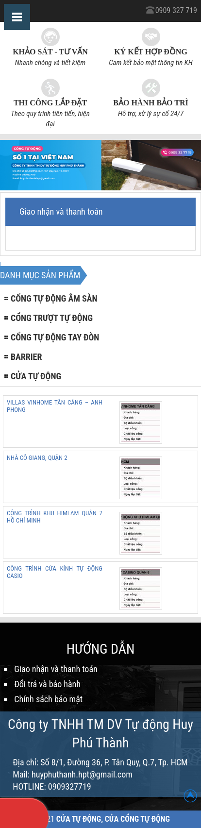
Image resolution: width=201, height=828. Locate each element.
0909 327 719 (176, 10)
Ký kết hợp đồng (150, 52)
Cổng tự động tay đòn (55, 337)
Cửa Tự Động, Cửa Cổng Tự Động (113, 819)
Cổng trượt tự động (52, 318)
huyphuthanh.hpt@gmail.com (82, 774)
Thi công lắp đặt (50, 103)
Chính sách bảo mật (48, 699)
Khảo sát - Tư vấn (50, 52)
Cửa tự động (36, 376)
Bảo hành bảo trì (150, 103)
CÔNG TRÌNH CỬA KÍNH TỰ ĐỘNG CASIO (54, 572)
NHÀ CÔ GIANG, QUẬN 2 (37, 457)
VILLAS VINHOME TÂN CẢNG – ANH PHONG (54, 406)
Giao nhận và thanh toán (55, 669)
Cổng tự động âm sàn (54, 298)
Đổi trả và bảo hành (47, 684)
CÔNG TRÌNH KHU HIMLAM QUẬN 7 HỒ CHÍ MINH (54, 516)
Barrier (26, 357)
